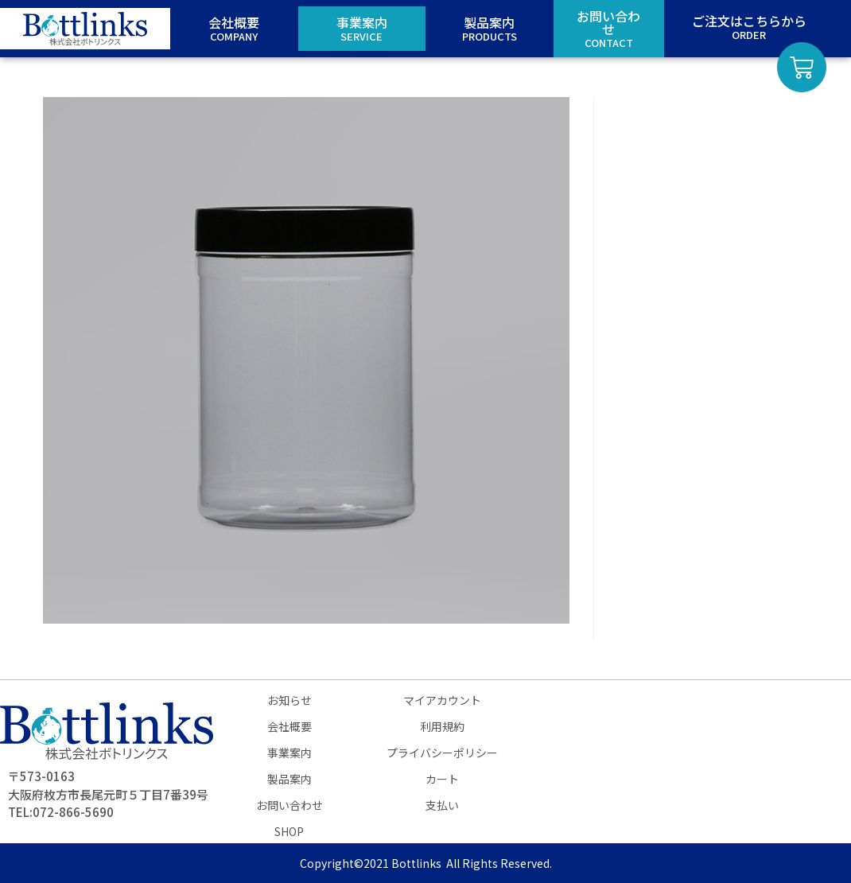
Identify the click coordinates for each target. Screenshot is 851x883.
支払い (442, 805)
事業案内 (289, 752)
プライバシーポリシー (442, 752)
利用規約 (442, 726)
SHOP (289, 831)
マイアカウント (442, 700)
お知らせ (289, 700)
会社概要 (289, 726)
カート (442, 779)
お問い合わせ (289, 805)
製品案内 (289, 779)
